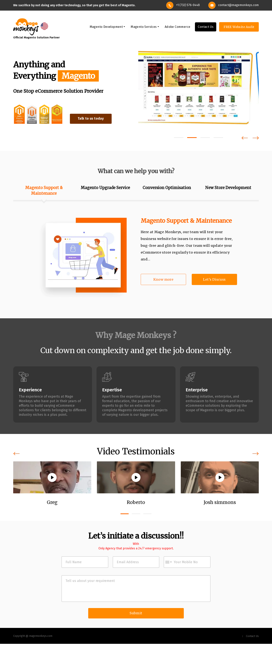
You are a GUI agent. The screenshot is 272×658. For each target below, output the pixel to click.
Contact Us (205, 27)
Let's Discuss (214, 279)
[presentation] (245, 138)
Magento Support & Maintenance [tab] (44, 190)
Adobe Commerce (177, 27)
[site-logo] (26, 26)
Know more (163, 279)
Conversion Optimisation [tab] (167, 187)
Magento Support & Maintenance (186, 220)
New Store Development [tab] (228, 187)
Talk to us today (94, 119)
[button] (178, 137)
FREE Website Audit (239, 27)
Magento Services (144, 27)
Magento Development (106, 27)
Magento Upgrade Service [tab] (105, 187)
